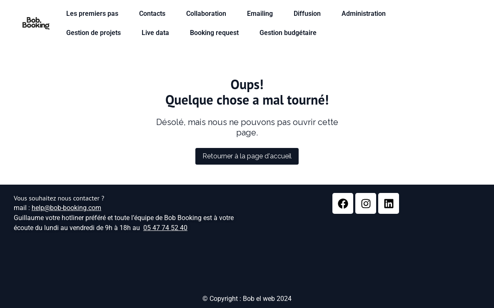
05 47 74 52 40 (165, 228)
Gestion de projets (95, 33)
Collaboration (208, 14)
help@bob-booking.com (66, 208)
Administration (366, 14)
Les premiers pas (94, 14)
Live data (157, 33)
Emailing (262, 14)
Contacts (154, 14)
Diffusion (309, 14)
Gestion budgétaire (290, 33)
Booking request (216, 33)
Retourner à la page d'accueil (247, 156)
